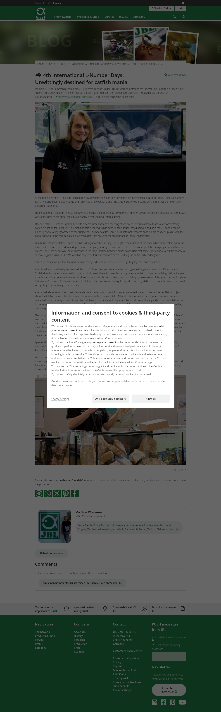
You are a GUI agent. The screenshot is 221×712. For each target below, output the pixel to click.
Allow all (151, 398)
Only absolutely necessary (110, 398)
